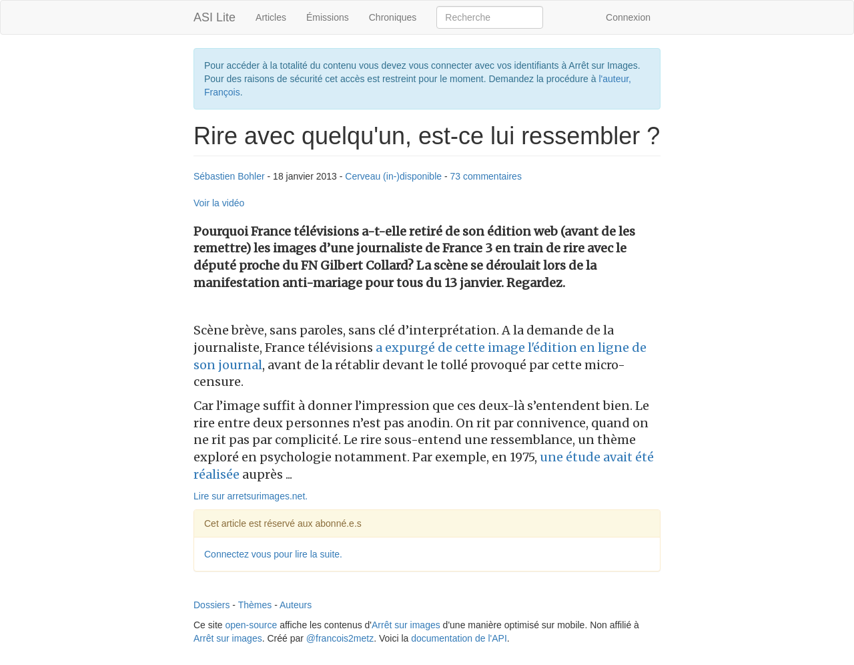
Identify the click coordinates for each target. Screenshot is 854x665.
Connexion (628, 17)
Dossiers (211, 605)
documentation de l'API (459, 638)
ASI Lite (214, 17)
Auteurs (296, 605)
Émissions (327, 17)
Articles (271, 17)
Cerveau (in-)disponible (393, 176)
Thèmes (255, 605)
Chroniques (393, 17)
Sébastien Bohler (229, 176)
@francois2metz (340, 638)
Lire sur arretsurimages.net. (250, 496)
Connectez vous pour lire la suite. (273, 554)
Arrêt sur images (406, 625)
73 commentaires (486, 176)
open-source (251, 625)
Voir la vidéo (218, 203)
